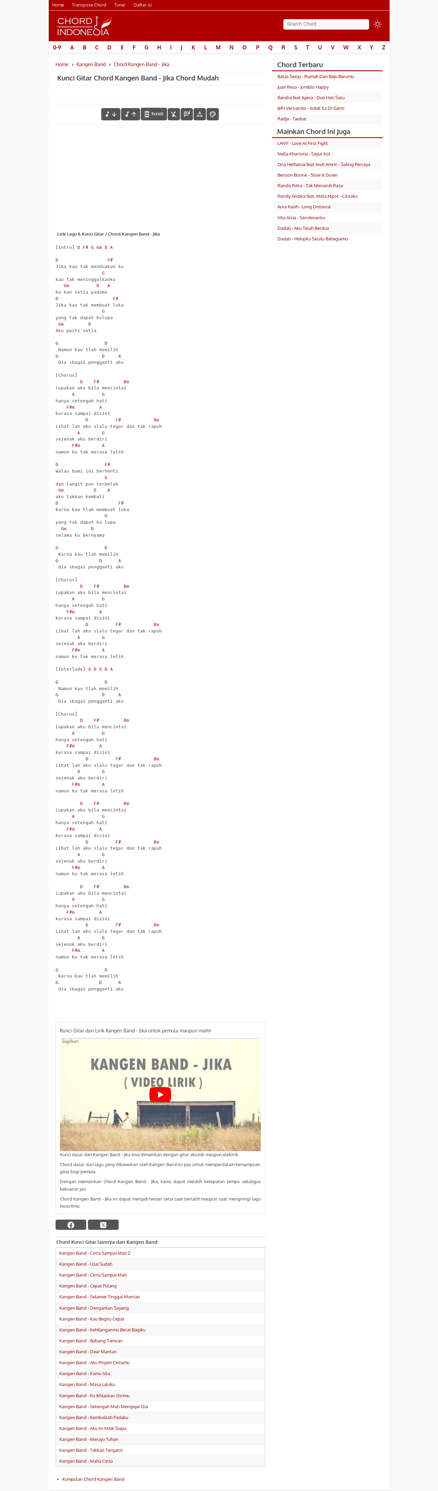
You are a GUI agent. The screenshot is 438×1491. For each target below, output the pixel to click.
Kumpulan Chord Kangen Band (93, 1479)
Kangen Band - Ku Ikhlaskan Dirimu (94, 1395)
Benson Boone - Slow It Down (307, 175)
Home (58, 5)
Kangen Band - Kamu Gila (84, 1373)
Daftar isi (143, 5)
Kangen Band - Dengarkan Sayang (94, 1308)
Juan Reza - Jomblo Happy (303, 87)
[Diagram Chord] (187, 114)
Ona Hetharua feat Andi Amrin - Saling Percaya (323, 164)
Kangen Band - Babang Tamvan (91, 1340)
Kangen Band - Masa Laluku (87, 1384)
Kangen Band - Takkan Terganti (91, 1450)
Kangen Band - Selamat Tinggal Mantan (99, 1296)
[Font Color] (213, 114)
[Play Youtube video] (160, 1094)
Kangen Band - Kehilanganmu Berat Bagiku (102, 1329)
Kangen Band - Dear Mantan (88, 1351)
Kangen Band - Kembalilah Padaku (93, 1417)
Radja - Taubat (291, 118)
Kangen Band (91, 64)
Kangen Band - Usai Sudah (85, 1264)
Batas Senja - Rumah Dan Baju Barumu (315, 76)
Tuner (120, 5)
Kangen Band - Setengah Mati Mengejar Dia (103, 1406)
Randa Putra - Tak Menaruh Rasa (310, 185)
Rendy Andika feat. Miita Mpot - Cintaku (317, 196)
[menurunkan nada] (110, 114)
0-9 (57, 47)
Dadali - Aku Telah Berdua (303, 228)
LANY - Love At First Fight (302, 143)
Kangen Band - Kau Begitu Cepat (91, 1319)
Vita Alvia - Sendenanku (301, 217)
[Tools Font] (200, 114)
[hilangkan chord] (174, 114)
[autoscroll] (154, 114)
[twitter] (103, 1225)
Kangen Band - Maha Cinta (86, 1461)
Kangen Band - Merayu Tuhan (88, 1439)
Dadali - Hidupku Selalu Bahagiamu (312, 238)
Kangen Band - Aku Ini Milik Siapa (92, 1428)
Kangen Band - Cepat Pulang (88, 1285)
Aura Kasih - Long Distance (304, 206)
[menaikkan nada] (130, 114)
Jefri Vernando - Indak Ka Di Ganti (310, 108)
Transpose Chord (89, 5)
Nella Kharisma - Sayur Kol (303, 153)
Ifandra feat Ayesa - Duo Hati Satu (311, 97)
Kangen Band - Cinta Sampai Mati (93, 1275)
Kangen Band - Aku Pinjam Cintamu (94, 1362)
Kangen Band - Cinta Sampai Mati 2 (94, 1253)
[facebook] (71, 1225)
